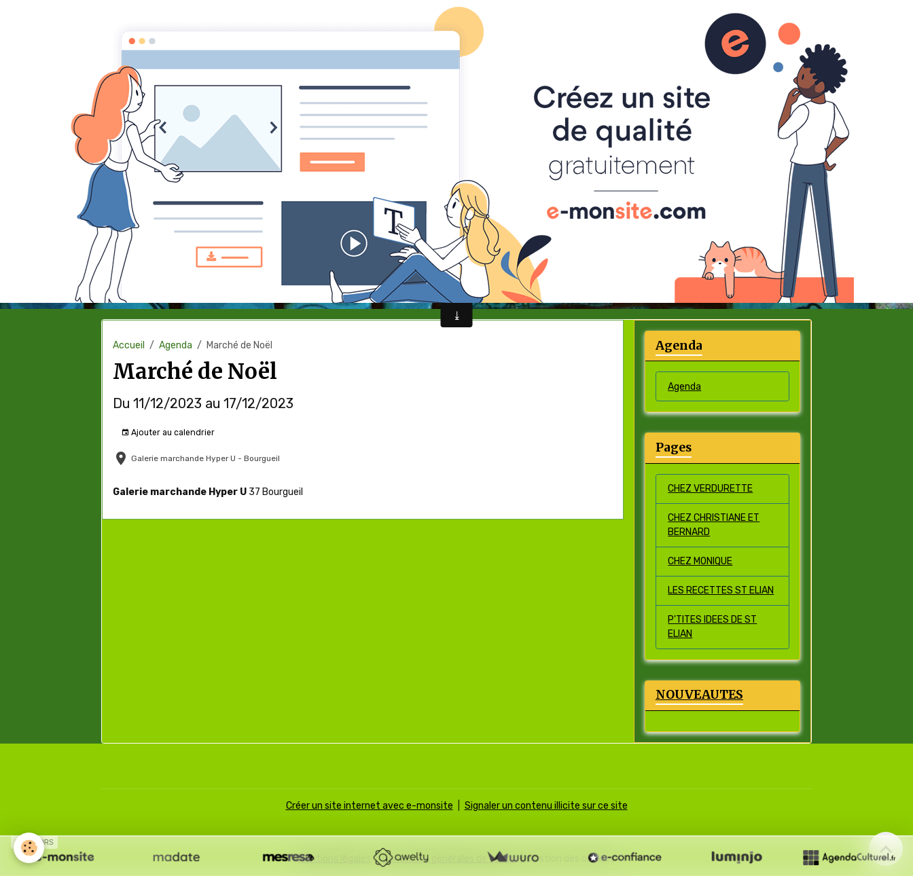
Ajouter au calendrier (168, 433)
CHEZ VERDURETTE (710, 488)
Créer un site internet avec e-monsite (369, 805)
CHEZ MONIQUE (700, 561)
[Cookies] (29, 848)
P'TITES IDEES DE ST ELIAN (712, 627)
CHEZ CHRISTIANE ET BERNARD (713, 525)
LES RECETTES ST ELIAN (721, 590)
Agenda (175, 345)
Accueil (129, 345)
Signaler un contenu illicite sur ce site (546, 805)
